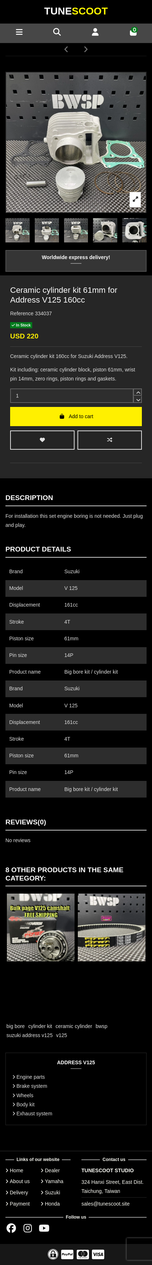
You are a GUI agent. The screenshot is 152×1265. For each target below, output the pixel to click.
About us (20, 1181)
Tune (76, 11)
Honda (52, 1204)
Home (16, 1170)
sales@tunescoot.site (105, 1204)
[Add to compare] (109, 440)
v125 (61, 1035)
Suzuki (52, 1192)
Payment (20, 1204)
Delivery (19, 1192)
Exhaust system (34, 1113)
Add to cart (76, 416)
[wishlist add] (42, 440)
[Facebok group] (11, 1228)
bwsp (101, 1026)
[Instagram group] (28, 1228)
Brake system (32, 1086)
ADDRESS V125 (76, 1062)
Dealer (52, 1170)
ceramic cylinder (74, 1026)
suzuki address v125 (30, 1035)
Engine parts (31, 1077)
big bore (16, 1026)
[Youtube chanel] (44, 1228)
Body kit (26, 1104)
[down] (137, 399)
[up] (137, 392)
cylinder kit (40, 1026)
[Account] (95, 33)
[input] (72, 395)
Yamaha (54, 1181)
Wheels (25, 1095)
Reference (22, 313)
